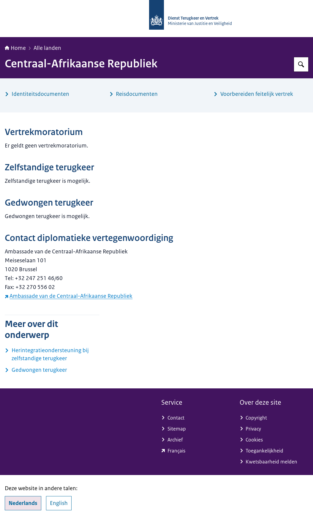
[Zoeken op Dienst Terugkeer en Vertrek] (301, 64)
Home (15, 48)
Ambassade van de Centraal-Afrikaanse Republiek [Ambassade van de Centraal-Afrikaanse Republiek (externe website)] (68, 296)
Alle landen (47, 48)
